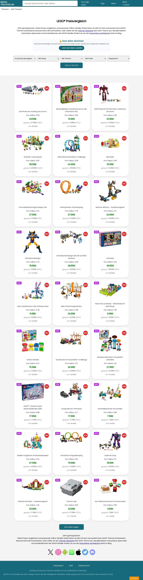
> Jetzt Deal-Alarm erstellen (71, 48)
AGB (71, 565)
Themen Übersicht (85, 30)
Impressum (58, 565)
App (102, 3)
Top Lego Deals (85, 3)
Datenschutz (84, 565)
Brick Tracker (126, 3)
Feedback (134, 578)
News (113, 3)
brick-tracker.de (7, 3)
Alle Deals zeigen (71, 527)
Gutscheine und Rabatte (99, 33)
